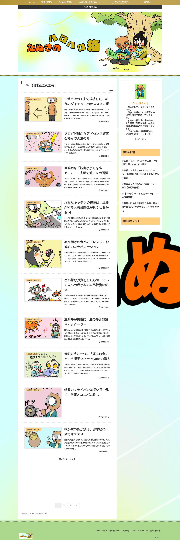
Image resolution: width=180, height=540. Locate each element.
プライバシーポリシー (140, 531)
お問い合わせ (155, 531)
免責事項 (126, 531)
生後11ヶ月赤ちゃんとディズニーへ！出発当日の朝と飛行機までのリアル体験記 (140, 174)
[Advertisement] (67, 477)
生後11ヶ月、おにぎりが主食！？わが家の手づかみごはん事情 (139, 163)
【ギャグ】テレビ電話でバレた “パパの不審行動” (140, 195)
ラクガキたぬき (140, 103)
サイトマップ (102, 531)
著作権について (115, 531)
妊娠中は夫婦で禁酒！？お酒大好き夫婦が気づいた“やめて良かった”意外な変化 (140, 207)
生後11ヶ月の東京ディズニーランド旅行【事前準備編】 (139, 186)
